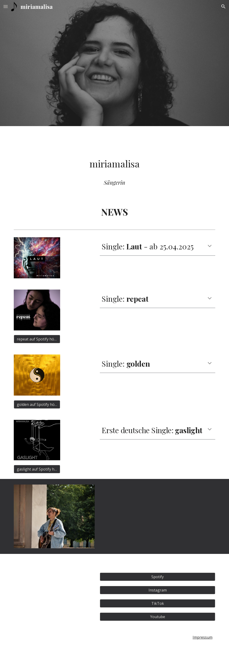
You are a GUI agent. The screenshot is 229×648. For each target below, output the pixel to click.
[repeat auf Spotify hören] (37, 339)
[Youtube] (157, 616)
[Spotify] (157, 576)
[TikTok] (157, 603)
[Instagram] (157, 590)
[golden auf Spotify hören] (37, 404)
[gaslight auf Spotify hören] (37, 469)
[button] (5, 6)
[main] (114, 163)
